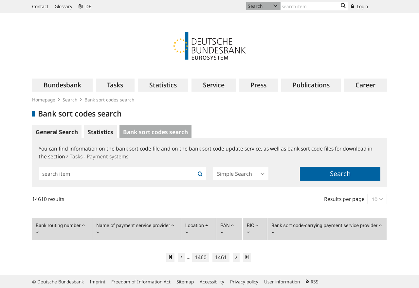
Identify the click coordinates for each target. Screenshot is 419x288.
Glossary (63, 6)
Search (70, 100)
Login (359, 6)
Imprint (97, 282)
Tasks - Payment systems (97, 156)
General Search (57, 132)
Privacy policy (244, 282)
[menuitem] (62, 85)
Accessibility (212, 282)
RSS (312, 282)
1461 (221, 257)
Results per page (344, 199)
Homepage (43, 100)
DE (85, 6)
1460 (201, 257)
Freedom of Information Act (141, 282)
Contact (40, 6)
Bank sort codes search (109, 100)
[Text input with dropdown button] (314, 6)
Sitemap (185, 282)
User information (282, 282)
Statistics (100, 132)
